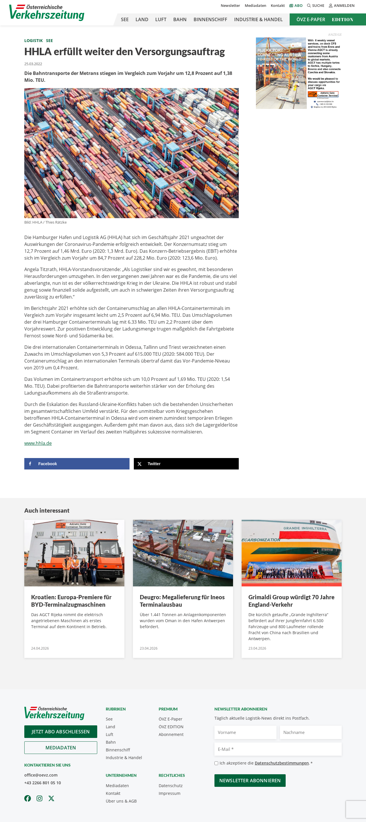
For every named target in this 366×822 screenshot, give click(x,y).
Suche (315, 5)
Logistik (33, 40)
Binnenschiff (210, 19)
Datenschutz (171, 785)
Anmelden (342, 5)
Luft (160, 19)
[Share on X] (186, 463)
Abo (299, 5)
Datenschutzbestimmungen (282, 763)
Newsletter (230, 5)
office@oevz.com (40, 775)
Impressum (169, 793)
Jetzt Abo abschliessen (61, 732)
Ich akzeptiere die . (266, 763)
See (125, 19)
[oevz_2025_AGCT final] (299, 72)
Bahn (180, 19)
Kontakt (278, 5)
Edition (342, 19)
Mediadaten (255, 5)
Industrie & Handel (258, 19)
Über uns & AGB (121, 801)
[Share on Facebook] (77, 463)
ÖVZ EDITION (171, 726)
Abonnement (171, 734)
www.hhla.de (38, 443)
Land (142, 19)
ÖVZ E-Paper (311, 19)
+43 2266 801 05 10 (42, 782)
